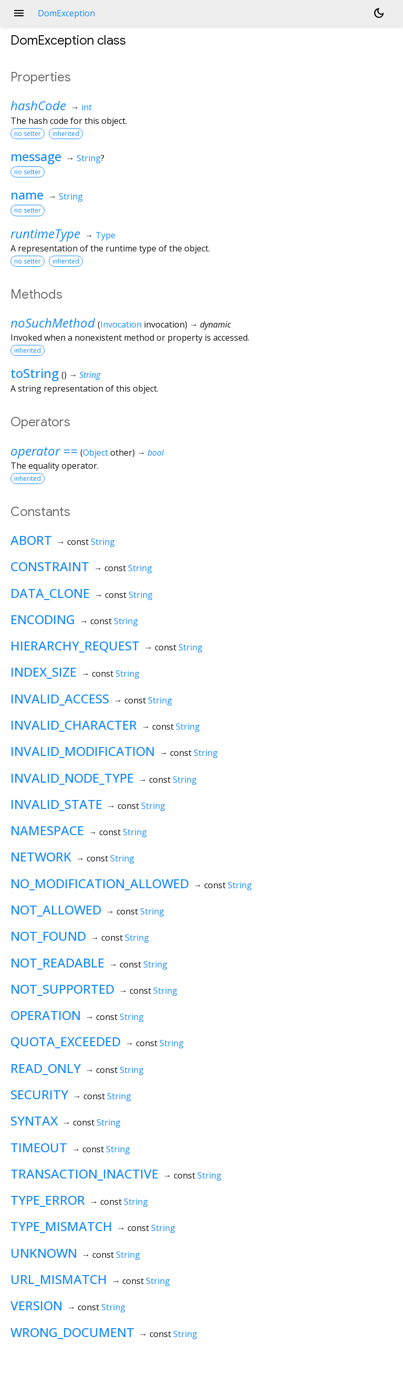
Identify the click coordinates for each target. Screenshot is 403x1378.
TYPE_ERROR (47, 1199)
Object (95, 452)
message (35, 156)
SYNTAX (34, 1120)
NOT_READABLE (57, 962)
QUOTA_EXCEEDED (65, 1041)
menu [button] (19, 13)
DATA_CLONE (50, 593)
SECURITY (39, 1094)
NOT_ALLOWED (55, 909)
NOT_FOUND (48, 935)
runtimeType (45, 233)
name (27, 194)
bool (155, 452)
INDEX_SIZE (43, 671)
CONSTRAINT (49, 566)
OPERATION (45, 1015)
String (89, 158)
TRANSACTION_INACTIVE (84, 1173)
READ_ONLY (45, 1068)
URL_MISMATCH (58, 1279)
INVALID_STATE (56, 804)
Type (105, 235)
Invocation (121, 324)
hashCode (38, 105)
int (86, 107)
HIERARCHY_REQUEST (75, 645)
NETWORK (40, 856)
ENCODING (42, 619)
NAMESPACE (47, 830)
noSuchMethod (52, 322)
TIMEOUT (38, 1147)
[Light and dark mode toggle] (378, 13)
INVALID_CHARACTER (73, 724)
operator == (44, 450)
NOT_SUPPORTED (62, 988)
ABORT (31, 540)
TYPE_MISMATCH (61, 1226)
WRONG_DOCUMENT (72, 1332)
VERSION (36, 1305)
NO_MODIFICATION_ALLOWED (99, 883)
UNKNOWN (43, 1252)
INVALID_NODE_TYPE (72, 777)
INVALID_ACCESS (59, 698)
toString (34, 373)
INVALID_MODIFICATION (82, 751)
